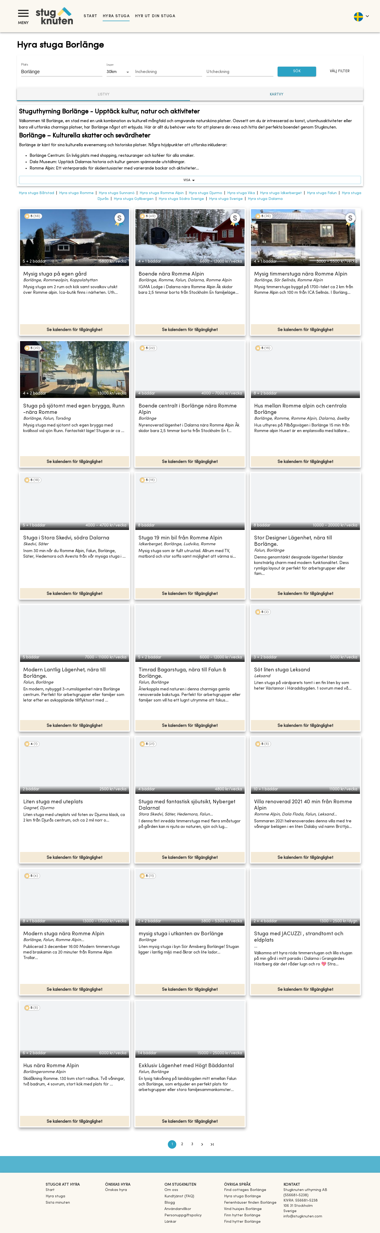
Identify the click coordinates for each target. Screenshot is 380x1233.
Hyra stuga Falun (322, 193)
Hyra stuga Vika (241, 193)
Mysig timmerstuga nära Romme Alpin (300, 274)
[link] (245, 1190)
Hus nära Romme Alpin (51, 1066)
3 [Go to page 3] (192, 1144)
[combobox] (57, 71)
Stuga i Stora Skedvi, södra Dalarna (66, 538)
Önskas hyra (116, 1190)
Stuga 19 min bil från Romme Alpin (180, 538)
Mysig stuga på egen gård (55, 274)
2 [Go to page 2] (182, 1144)
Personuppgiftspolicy (183, 1215)
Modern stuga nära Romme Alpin (63, 934)
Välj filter (339, 71)
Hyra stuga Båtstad (36, 193)
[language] (361, 16)
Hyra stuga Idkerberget (281, 193)
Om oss (171, 1190)
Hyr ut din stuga (155, 16)
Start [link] (90, 16)
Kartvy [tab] (276, 94)
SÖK (297, 71)
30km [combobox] (112, 72)
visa (190, 180)
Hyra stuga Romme (76, 193)
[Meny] (23, 13)
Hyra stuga (116, 16)
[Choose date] (168, 72)
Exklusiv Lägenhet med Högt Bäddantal (186, 1066)
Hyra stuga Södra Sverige (181, 199)
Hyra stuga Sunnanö (117, 193)
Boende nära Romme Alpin (171, 274)
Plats (24, 64)
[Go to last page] (212, 1144)
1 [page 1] (172, 1144)
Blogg (169, 1202)
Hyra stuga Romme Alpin (162, 193)
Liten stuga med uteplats (53, 802)
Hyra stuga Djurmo (205, 193)
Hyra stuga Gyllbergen (134, 199)
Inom (110, 65)
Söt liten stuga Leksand (282, 670)
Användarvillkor (177, 1209)
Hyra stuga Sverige (226, 199)
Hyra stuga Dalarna (265, 199)
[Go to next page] (202, 1144)
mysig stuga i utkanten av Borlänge (181, 934)
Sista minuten (58, 1202)
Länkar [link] (170, 1221)
